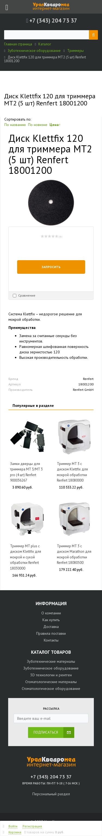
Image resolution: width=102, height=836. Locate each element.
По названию (15, 124)
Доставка (51, 626)
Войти (12, 826)
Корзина (14, 832)
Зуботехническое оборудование (51, 668)
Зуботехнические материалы (51, 661)
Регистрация (32, 826)
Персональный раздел (51, 793)
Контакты (51, 640)
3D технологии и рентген (51, 674)
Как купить (51, 619)
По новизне (37, 124)
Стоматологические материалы (51, 681)
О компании (51, 613)
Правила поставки (51, 633)
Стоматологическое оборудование (51, 688)
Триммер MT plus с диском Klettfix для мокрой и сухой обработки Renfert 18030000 (25, 557)
